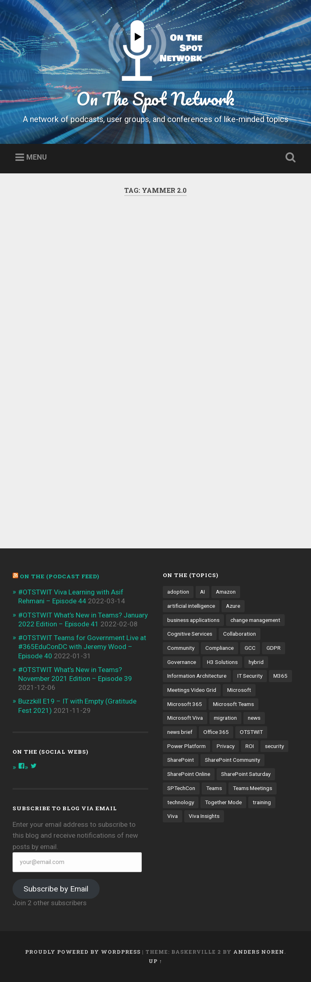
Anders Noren (258, 951)
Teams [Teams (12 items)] (214, 788)
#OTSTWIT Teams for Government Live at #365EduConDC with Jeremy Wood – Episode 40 (82, 647)
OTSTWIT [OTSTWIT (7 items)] (251, 732)
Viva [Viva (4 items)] (172, 816)
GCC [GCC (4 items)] (250, 648)
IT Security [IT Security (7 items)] (249, 675)
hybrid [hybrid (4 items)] (256, 662)
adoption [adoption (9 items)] (178, 591)
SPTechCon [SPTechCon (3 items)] (181, 788)
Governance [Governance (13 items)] (181, 662)
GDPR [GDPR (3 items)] (273, 648)
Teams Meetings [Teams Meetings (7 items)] (252, 788)
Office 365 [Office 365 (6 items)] (216, 732)
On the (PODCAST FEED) (59, 576)
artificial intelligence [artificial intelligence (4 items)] (191, 606)
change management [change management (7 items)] (255, 620)
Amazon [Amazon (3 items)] (226, 591)
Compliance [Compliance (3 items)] (219, 648)
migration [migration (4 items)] (225, 717)
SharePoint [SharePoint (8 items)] (180, 760)
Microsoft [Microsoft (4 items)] (239, 690)
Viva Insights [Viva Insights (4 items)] (204, 816)
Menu (36, 157)
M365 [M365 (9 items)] (280, 675)
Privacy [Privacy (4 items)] (225, 746)
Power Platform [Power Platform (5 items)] (186, 746)
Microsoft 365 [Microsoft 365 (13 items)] (184, 704)
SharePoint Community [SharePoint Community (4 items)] (232, 760)
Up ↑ (155, 961)
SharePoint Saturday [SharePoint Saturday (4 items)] (246, 774)
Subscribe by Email (55, 888)
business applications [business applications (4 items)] (193, 620)
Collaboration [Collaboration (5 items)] (239, 633)
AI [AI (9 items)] (202, 591)
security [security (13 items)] (274, 746)
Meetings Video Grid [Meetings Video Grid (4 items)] (191, 690)
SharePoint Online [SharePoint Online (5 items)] (188, 774)
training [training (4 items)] (262, 802)
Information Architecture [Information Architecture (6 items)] (196, 675)
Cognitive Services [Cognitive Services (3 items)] (189, 633)
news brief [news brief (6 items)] (179, 732)
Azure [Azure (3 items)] (233, 606)
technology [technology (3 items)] (180, 802)
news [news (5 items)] (254, 717)
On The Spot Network (155, 98)
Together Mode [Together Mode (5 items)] (223, 802)
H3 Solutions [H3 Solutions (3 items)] (222, 662)
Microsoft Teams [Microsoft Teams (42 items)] (233, 704)
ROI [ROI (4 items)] (249, 746)
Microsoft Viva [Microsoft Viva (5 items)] (185, 717)
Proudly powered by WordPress (83, 951)
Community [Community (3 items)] (180, 648)
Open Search (289, 157)
